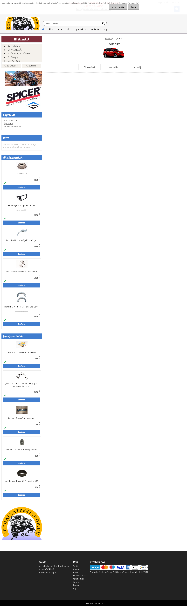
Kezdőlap (108, 38)
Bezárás (133, 7)
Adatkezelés (60, 29)
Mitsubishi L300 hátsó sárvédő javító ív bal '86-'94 (21, 307)
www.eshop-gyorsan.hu (97, 603)
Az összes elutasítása (118, 7)
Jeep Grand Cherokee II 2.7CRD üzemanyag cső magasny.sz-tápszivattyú (21, 384)
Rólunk (69, 29)
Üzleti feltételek (95, 29)
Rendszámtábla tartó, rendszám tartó (21, 418)
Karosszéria (113, 67)
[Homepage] (41, 29)
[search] (104, 24)
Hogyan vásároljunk (81, 29)
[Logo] (23, 23)
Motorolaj (137, 67)
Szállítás (50, 29)
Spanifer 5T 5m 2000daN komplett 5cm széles (21, 352)
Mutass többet (31, 65)
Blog (105, 29)
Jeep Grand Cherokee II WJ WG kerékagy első (21, 271)
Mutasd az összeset (11, 65)
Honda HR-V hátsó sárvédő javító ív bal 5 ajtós (21, 240)
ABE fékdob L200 (21, 173)
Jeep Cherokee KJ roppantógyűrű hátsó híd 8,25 (21, 481)
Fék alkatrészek (89, 67)
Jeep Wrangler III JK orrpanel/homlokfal (21, 205)
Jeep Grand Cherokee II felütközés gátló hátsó (21, 449)
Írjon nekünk (8, 123)
